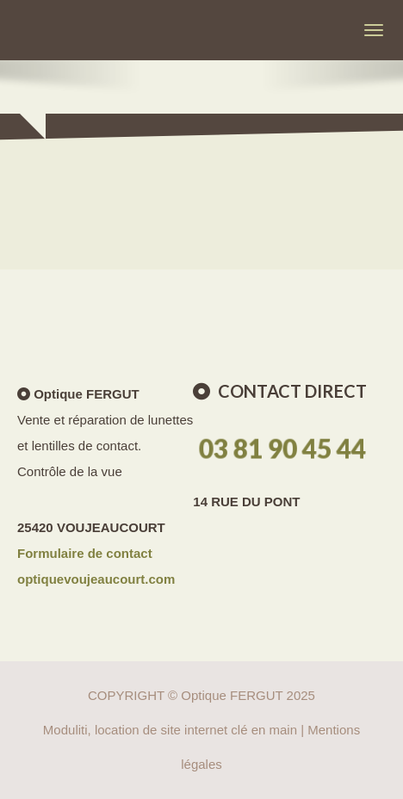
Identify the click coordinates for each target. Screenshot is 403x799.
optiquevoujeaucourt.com (96, 579)
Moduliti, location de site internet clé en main (170, 729)
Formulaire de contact (84, 553)
